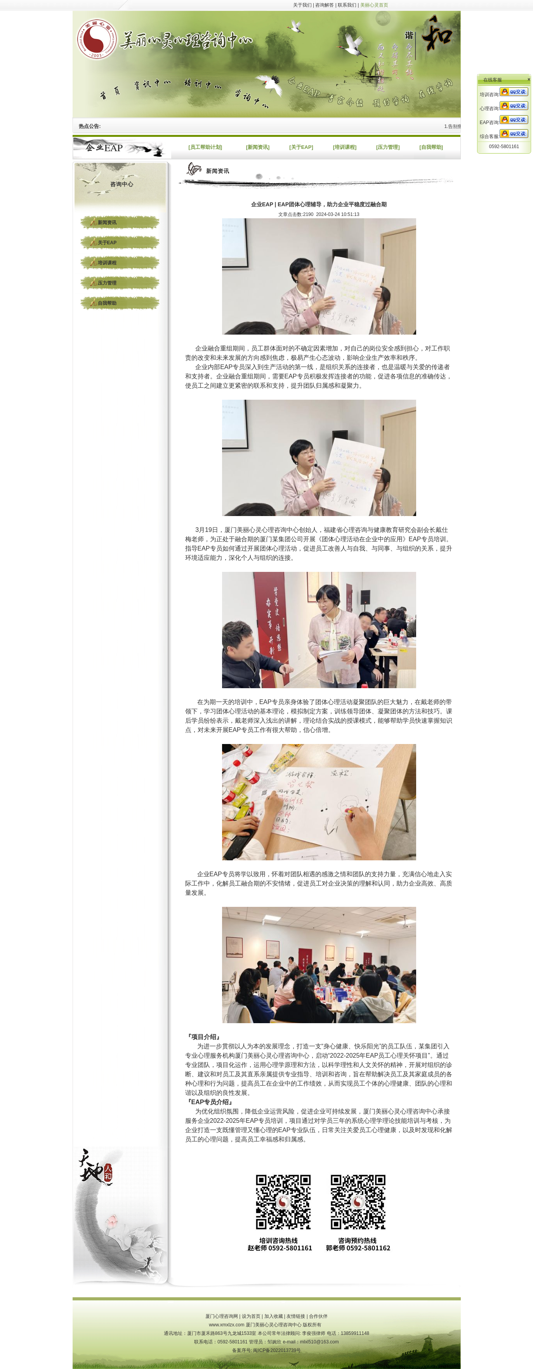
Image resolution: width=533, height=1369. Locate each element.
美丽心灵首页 (374, 5)
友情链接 (295, 1316)
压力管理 (107, 283)
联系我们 (347, 5)
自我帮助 (107, 303)
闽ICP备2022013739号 (277, 1350)
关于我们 (302, 5)
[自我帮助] (431, 147)
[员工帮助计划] (205, 147)
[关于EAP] (301, 147)
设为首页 (251, 1316)
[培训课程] (345, 147)
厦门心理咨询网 (221, 1316)
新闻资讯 (107, 222)
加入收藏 (273, 1316)
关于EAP (107, 242)
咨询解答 (324, 5)
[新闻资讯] (258, 147)
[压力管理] (388, 147)
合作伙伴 (318, 1316)
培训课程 (107, 263)
